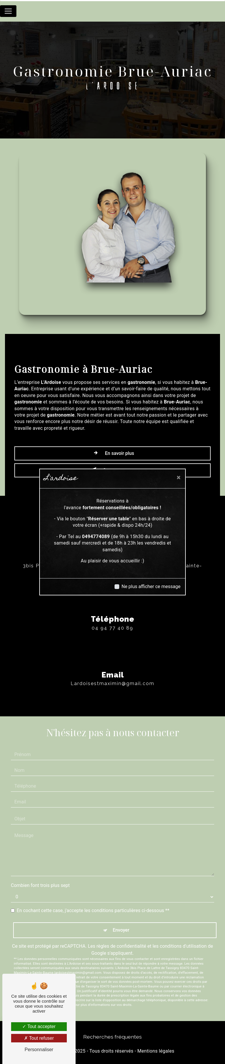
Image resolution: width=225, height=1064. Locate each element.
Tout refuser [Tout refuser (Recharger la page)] (39, 1038)
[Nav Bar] (8, 11)
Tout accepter (38, 1026)
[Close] (178, 477)
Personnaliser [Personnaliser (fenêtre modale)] (39, 1049)
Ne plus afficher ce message (151, 586)
